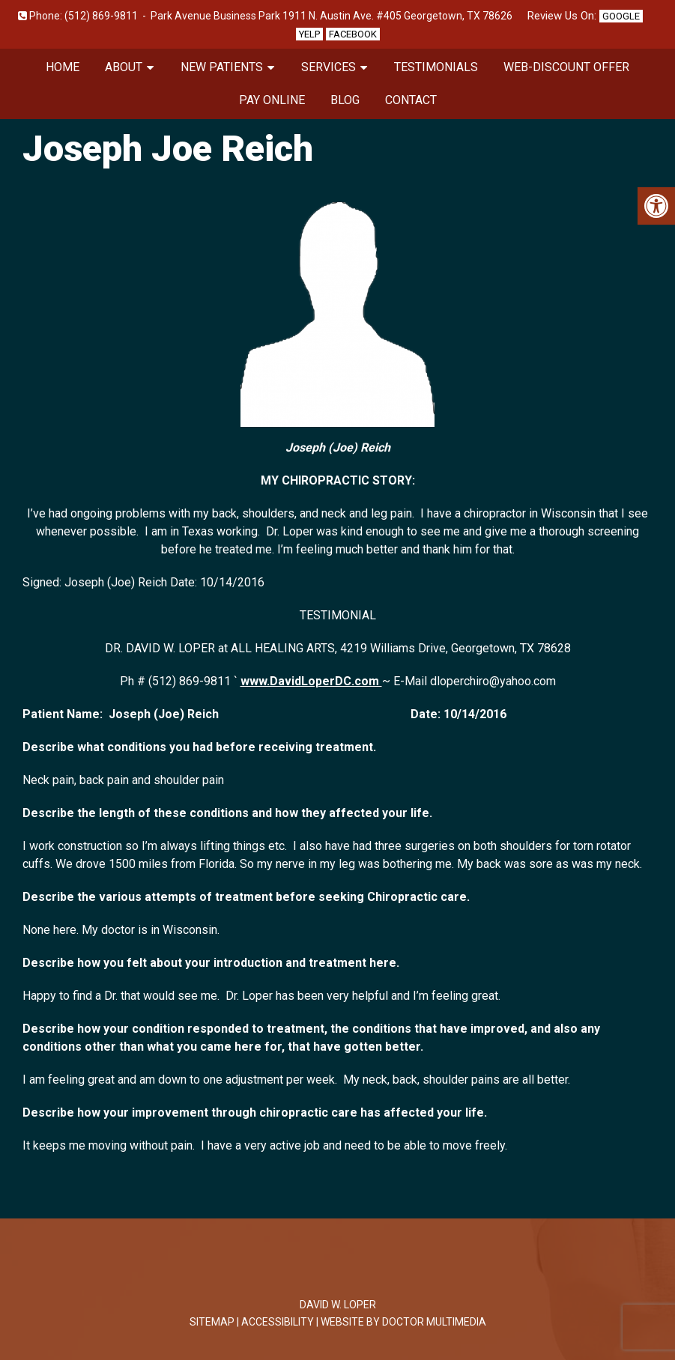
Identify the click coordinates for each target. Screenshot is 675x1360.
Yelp (309, 34)
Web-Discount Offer (566, 67)
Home (62, 67)
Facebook (353, 34)
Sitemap (212, 1322)
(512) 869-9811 (101, 16)
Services (328, 67)
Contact (411, 100)
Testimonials (436, 67)
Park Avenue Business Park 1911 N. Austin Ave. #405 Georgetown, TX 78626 (331, 16)
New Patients (222, 67)
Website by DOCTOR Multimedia (403, 1322)
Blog (345, 100)
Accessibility (277, 1322)
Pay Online (272, 100)
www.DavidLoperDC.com (311, 681)
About (123, 67)
